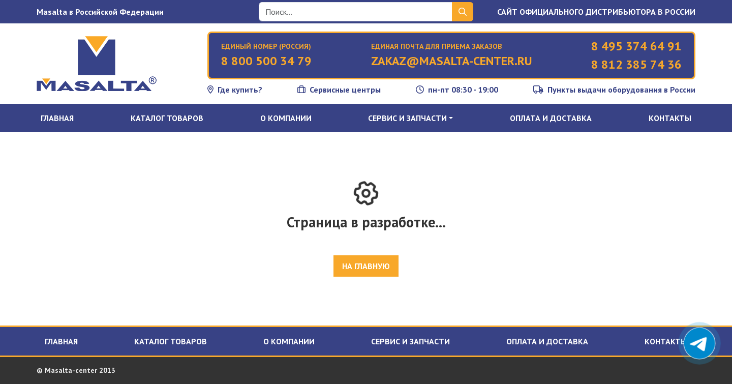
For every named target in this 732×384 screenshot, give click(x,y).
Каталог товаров (167, 118)
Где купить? (234, 89)
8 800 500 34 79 (266, 61)
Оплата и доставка (551, 118)
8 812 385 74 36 (636, 64)
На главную (366, 266)
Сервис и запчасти (410, 341)
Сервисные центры (339, 89)
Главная (57, 118)
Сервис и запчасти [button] (407, 118)
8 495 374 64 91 (636, 46)
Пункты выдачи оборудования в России (614, 89)
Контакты (670, 118)
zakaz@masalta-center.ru (451, 61)
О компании (286, 118)
